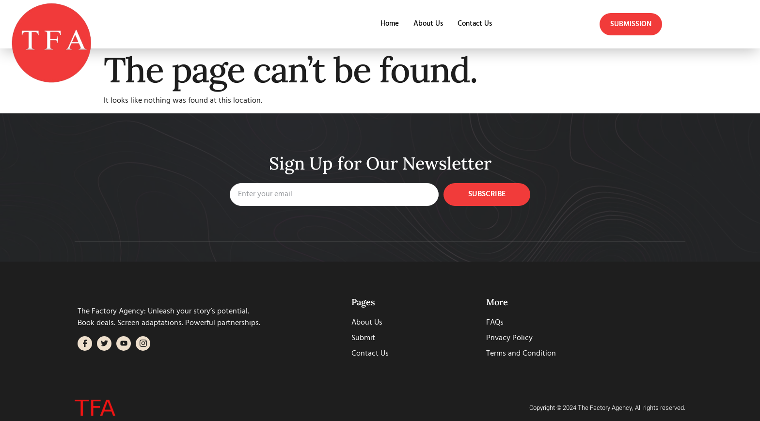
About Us (428, 24)
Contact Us (475, 24)
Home (389, 24)
